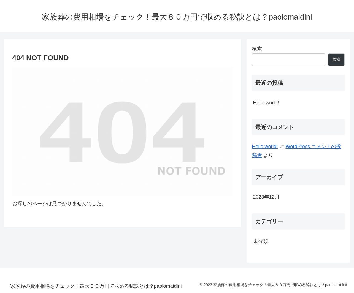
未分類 (260, 241)
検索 (257, 48)
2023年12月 (266, 197)
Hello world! (266, 102)
